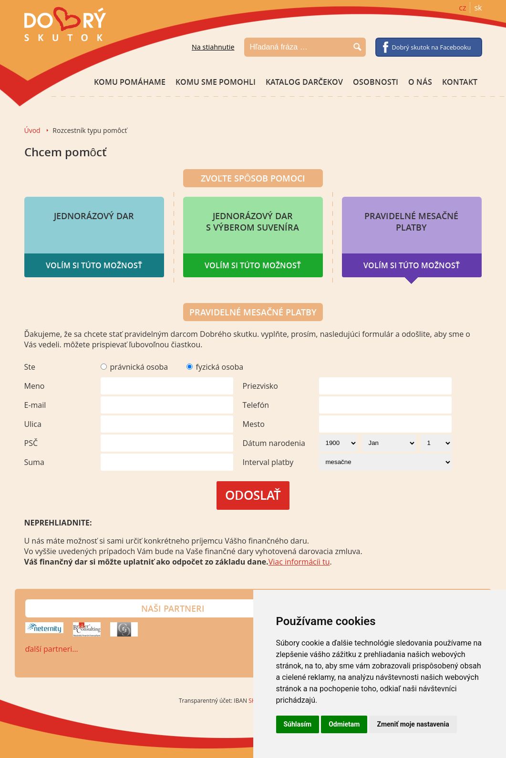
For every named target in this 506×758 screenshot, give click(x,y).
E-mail (35, 405)
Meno (34, 386)
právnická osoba (139, 367)
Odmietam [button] (344, 724)
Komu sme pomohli (216, 82)
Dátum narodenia (274, 443)
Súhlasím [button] (298, 724)
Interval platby (268, 462)
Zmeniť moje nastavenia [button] (413, 724)
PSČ (31, 443)
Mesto (254, 424)
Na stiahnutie (213, 46)
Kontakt (459, 82)
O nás (420, 82)
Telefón (256, 405)
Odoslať (253, 495)
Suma (34, 462)
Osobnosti (375, 82)
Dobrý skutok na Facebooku (431, 47)
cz (462, 7)
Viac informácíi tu (299, 561)
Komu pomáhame (129, 82)
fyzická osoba (220, 367)
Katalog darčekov (304, 82)
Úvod (32, 130)
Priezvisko (260, 386)
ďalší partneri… (51, 649)
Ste (29, 367)
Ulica (32, 424)
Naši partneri (173, 608)
